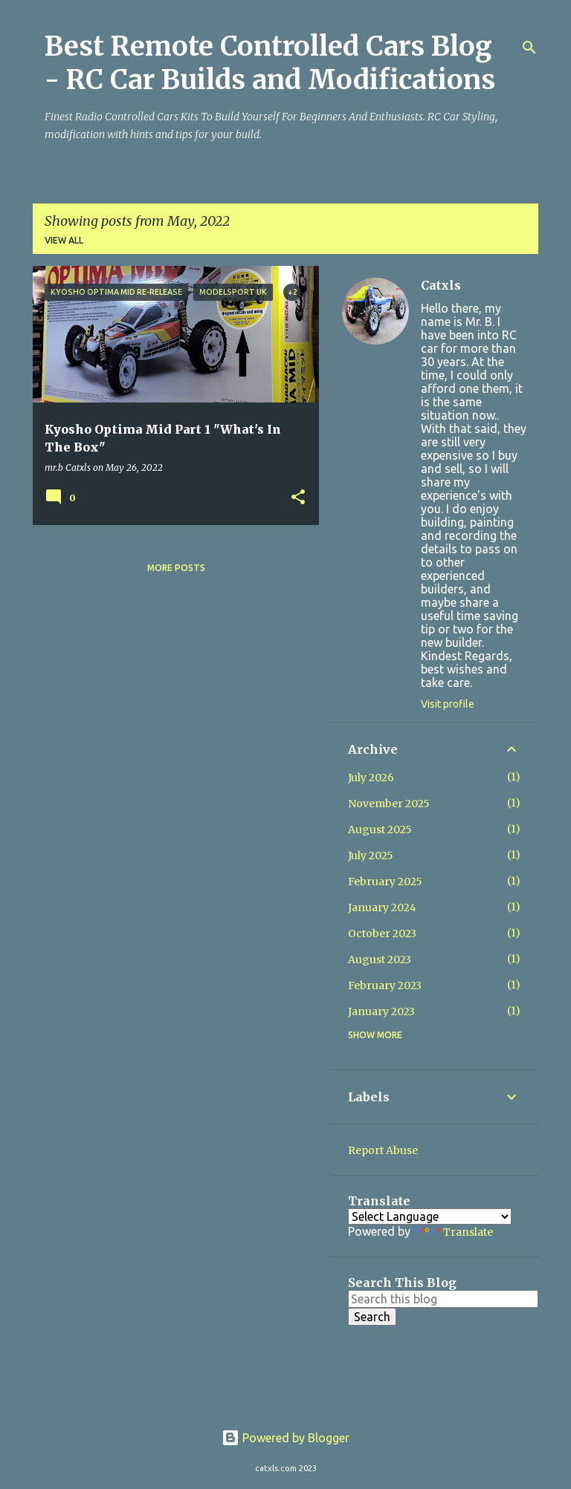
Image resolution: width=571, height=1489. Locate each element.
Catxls (441, 285)
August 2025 (380, 829)
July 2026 (371, 777)
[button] (298, 498)
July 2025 (370, 855)
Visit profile (447, 704)
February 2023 (385, 985)
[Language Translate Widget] (430, 1216)
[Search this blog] (443, 1299)
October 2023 (382, 933)
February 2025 (385, 881)
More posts (176, 568)
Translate (453, 1232)
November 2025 (389, 803)
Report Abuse (383, 1150)
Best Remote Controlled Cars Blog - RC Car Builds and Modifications (270, 63)
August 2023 (379, 959)
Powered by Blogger (285, 1437)
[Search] (529, 47)
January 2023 (381, 1011)
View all (64, 240)
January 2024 (382, 907)
